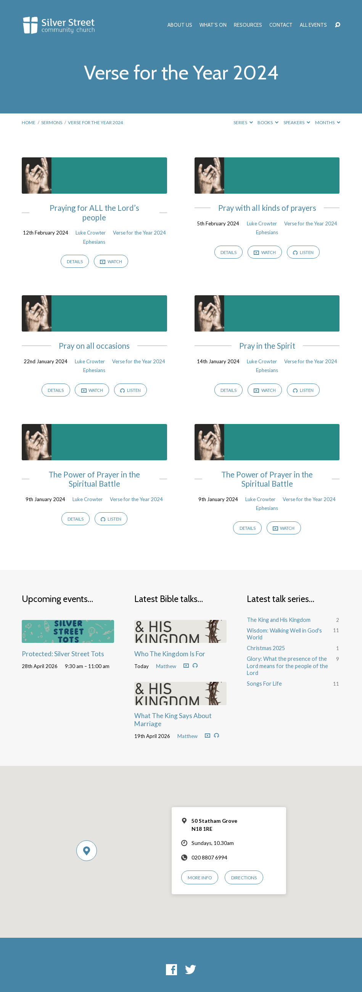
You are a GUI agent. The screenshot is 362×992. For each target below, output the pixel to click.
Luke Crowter (91, 233)
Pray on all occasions (94, 345)
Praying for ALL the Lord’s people (94, 212)
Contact (281, 25)
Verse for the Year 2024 (95, 122)
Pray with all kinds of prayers (267, 207)
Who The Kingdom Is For (169, 654)
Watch (111, 261)
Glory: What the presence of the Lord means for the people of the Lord (287, 665)
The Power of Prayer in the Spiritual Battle (94, 479)
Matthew (166, 666)
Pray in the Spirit (267, 345)
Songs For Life (264, 683)
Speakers (296, 122)
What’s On (213, 25)
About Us (179, 25)
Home (28, 122)
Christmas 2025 (266, 648)
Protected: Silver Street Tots (63, 654)
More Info (200, 877)
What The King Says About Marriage (173, 720)
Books (267, 122)
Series (243, 122)
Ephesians (94, 242)
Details (75, 261)
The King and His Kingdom (279, 620)
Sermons (51, 122)
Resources (248, 25)
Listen (303, 252)
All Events (313, 25)
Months (327, 122)
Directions (244, 877)
